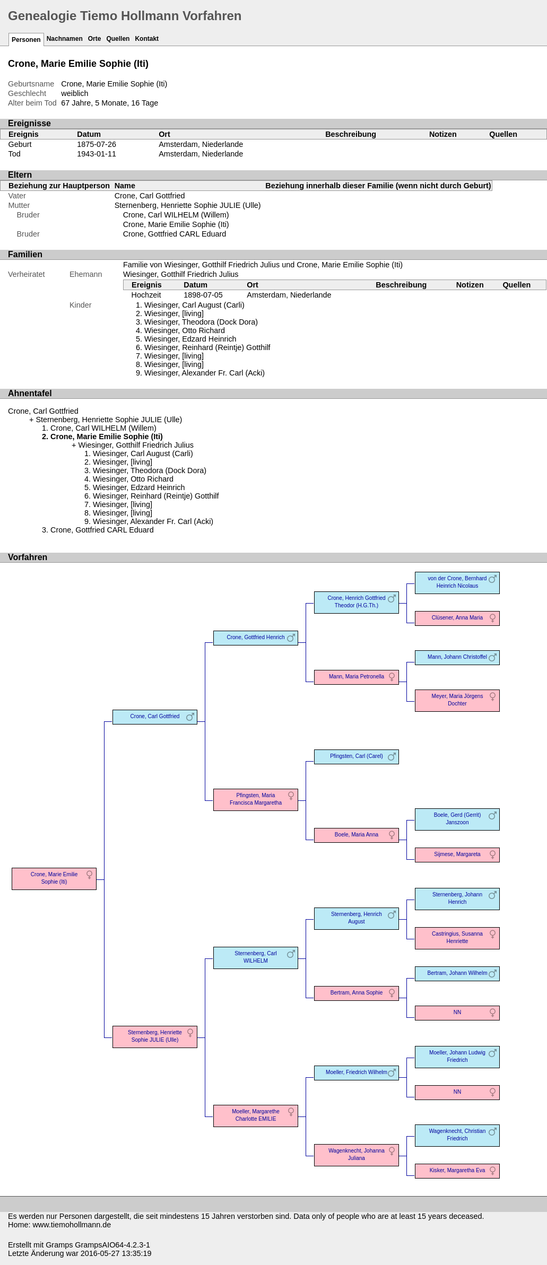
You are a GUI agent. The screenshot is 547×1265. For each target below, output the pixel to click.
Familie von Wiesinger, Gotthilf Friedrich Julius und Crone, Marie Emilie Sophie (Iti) (263, 264)
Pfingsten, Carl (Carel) (356, 756)
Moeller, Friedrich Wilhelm (356, 1072)
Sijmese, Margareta (457, 854)
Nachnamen (65, 38)
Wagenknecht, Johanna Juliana (356, 1154)
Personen (26, 39)
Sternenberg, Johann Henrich (457, 898)
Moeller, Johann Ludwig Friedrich (457, 1056)
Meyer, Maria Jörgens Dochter (457, 699)
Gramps (59, 1245)
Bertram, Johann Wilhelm (457, 973)
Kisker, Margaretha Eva (457, 1170)
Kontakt (147, 38)
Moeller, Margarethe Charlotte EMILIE (256, 1115)
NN (458, 1012)
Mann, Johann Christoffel (457, 657)
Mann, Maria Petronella (356, 676)
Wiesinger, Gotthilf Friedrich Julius (181, 274)
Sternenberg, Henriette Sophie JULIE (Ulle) (188, 205)
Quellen (117, 38)
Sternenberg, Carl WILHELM (256, 957)
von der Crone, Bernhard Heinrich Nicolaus (457, 582)
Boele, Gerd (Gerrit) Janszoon (457, 818)
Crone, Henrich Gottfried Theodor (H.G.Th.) (356, 601)
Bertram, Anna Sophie (357, 993)
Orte (94, 38)
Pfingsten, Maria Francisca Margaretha (256, 799)
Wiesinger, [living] (174, 364)
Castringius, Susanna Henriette (457, 937)
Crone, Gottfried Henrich (255, 637)
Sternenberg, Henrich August (356, 917)
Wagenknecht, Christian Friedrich (457, 1134)
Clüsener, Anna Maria (457, 618)
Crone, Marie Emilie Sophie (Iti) (176, 224)
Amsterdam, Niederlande (201, 144)
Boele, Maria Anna (356, 834)
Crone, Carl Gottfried (150, 195)
